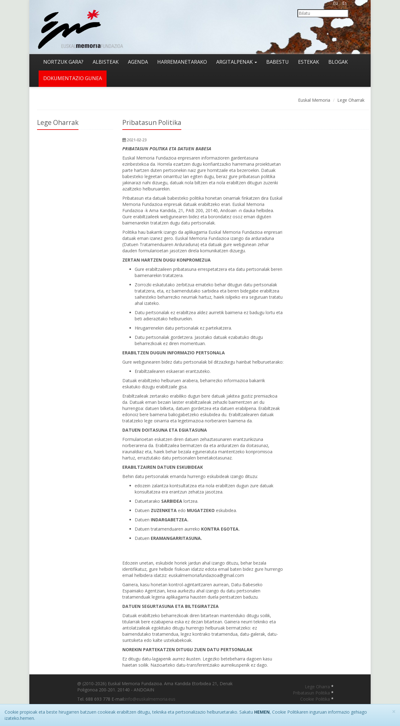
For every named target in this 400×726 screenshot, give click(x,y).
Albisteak (106, 61)
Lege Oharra (318, 687)
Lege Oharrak (350, 100)
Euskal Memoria (314, 100)
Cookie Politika (315, 699)
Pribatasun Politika (312, 693)
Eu (335, 3)
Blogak (338, 61)
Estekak (308, 61)
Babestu (277, 61)
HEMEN (262, 712)
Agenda (138, 61)
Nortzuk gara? (63, 61)
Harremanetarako (182, 61)
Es (344, 3)
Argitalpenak (236, 61)
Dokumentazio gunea (72, 78)
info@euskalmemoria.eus (150, 699)
